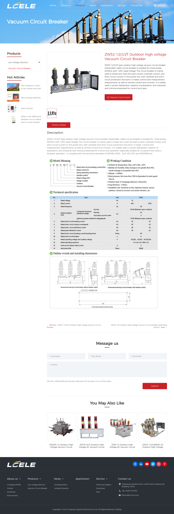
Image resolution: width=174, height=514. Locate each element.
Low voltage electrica (24, 62)
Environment (12, 495)
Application (107, 5)
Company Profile (14, 485)
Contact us (136, 5)
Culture (10, 488)
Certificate (11, 492)
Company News (60, 485)
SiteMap (118, 509)
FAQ (98, 492)
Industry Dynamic (61, 488)
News (93, 5)
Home (52, 5)
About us (66, 5)
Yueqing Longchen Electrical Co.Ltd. (21, 5)
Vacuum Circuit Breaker (19, 68)
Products (80, 5)
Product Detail (58, 125)
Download (100, 488)
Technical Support (103, 485)
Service (122, 5)
